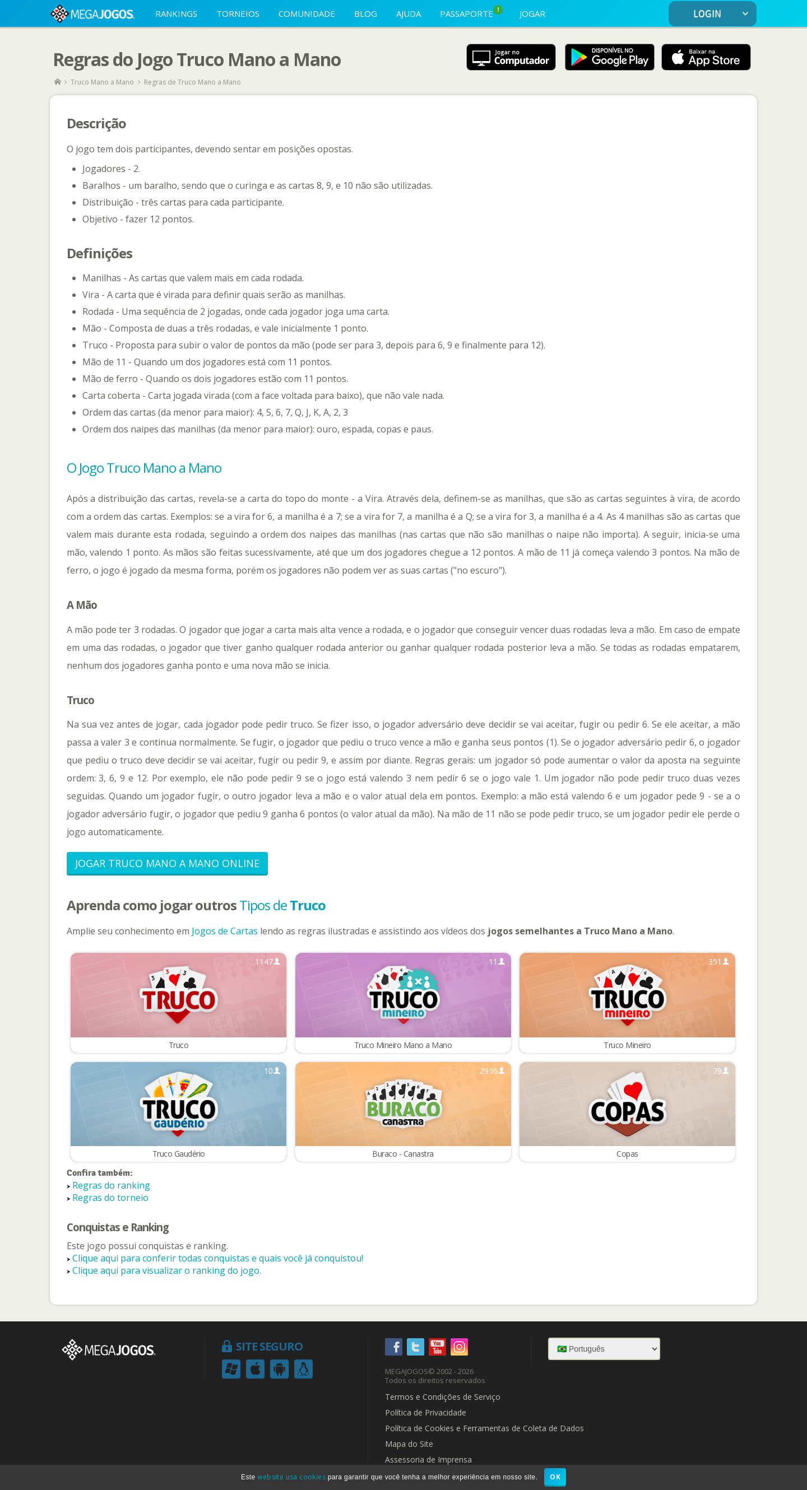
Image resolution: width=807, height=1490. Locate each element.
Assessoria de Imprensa (428, 1460)
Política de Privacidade (425, 1413)
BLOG (365, 13)
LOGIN (723, 14)
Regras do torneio (110, 1198)
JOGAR (532, 13)
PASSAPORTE (471, 12)
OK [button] (555, 1477)
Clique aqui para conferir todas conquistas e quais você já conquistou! (217, 1259)
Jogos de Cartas (225, 931)
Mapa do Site (409, 1445)
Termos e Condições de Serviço (442, 1398)
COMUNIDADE (307, 13)
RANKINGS (176, 13)
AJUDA (408, 13)
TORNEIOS (237, 13)
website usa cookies (291, 1477)
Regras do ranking (111, 1186)
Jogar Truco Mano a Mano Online (167, 863)
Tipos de (282, 905)
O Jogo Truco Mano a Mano (144, 467)
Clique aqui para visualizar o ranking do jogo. (166, 1271)
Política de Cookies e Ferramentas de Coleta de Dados (484, 1429)
